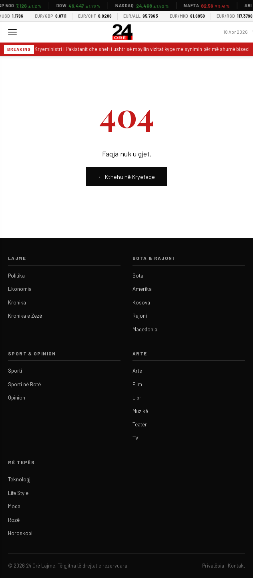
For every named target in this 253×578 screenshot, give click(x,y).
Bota (138, 275)
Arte (137, 370)
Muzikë (140, 411)
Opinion (16, 397)
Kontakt (236, 565)
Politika (16, 275)
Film (137, 384)
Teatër (140, 424)
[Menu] (12, 32)
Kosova (141, 302)
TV (136, 438)
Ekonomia (20, 289)
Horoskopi (20, 533)
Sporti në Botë (24, 384)
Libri (138, 397)
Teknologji (20, 479)
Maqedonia (145, 329)
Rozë (14, 520)
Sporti (15, 370)
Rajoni (140, 315)
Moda (14, 506)
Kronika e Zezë (25, 315)
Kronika (17, 302)
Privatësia (213, 565)
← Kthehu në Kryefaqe (126, 176)
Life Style (18, 493)
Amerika (142, 289)
